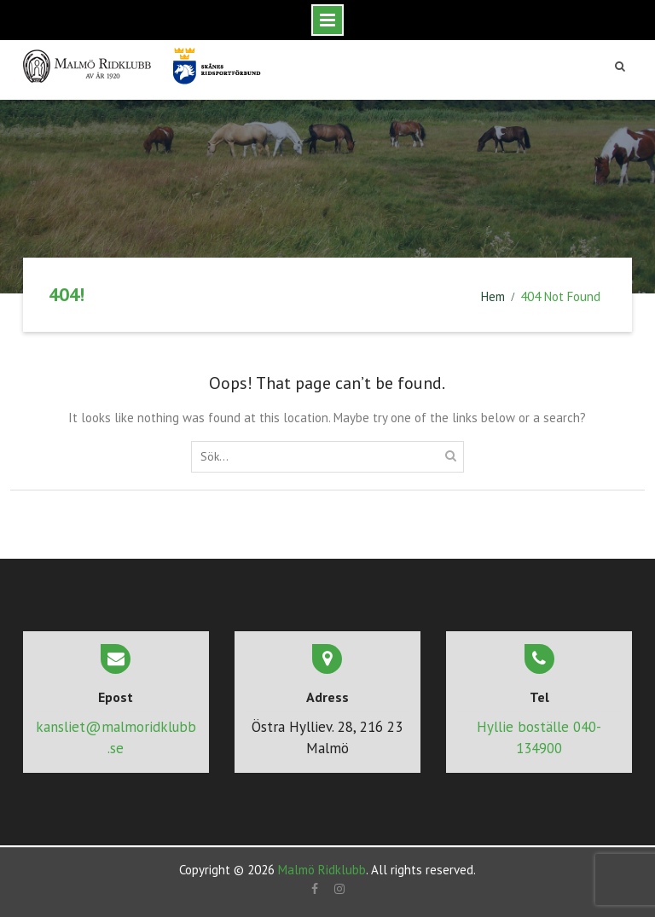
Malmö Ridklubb (322, 870)
